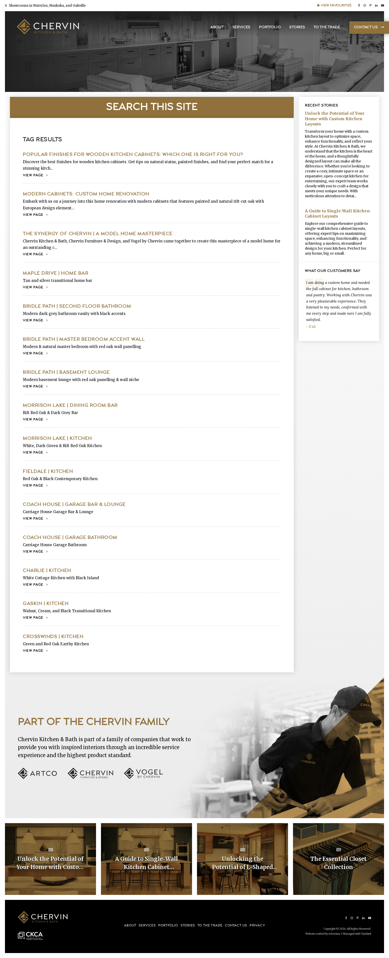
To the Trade (327, 27)
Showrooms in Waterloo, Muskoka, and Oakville (46, 5)
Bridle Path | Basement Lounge (66, 372)
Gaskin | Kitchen (45, 603)
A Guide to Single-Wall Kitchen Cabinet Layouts (337, 213)
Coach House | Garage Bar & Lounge (74, 504)
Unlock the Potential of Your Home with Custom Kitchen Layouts (334, 118)
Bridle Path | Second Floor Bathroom (77, 306)
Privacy (257, 925)
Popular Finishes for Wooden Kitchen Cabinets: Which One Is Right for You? (133, 154)
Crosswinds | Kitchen (53, 636)
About (217, 27)
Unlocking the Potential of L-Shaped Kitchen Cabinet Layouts (242, 863)
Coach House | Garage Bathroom (70, 537)
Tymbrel (366, 933)
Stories (297, 27)
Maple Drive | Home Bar (55, 273)
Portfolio (270, 27)
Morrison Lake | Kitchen (57, 438)
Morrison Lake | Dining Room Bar (70, 405)
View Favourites (334, 5)
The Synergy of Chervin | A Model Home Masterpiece (98, 233)
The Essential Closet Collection (338, 863)
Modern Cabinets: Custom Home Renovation (86, 194)
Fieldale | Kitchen (48, 471)
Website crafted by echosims (323, 933)
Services (241, 27)
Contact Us (366, 27)
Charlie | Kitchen (47, 570)
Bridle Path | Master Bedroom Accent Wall (84, 339)
